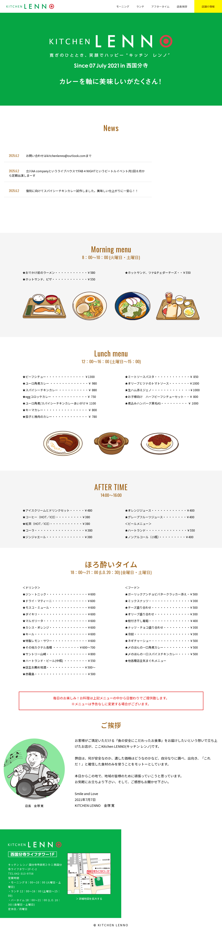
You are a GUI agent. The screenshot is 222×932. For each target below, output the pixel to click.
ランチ (140, 6)
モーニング (122, 6)
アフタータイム (160, 6)
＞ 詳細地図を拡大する (89, 898)
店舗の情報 (208, 6)
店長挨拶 (182, 6)
